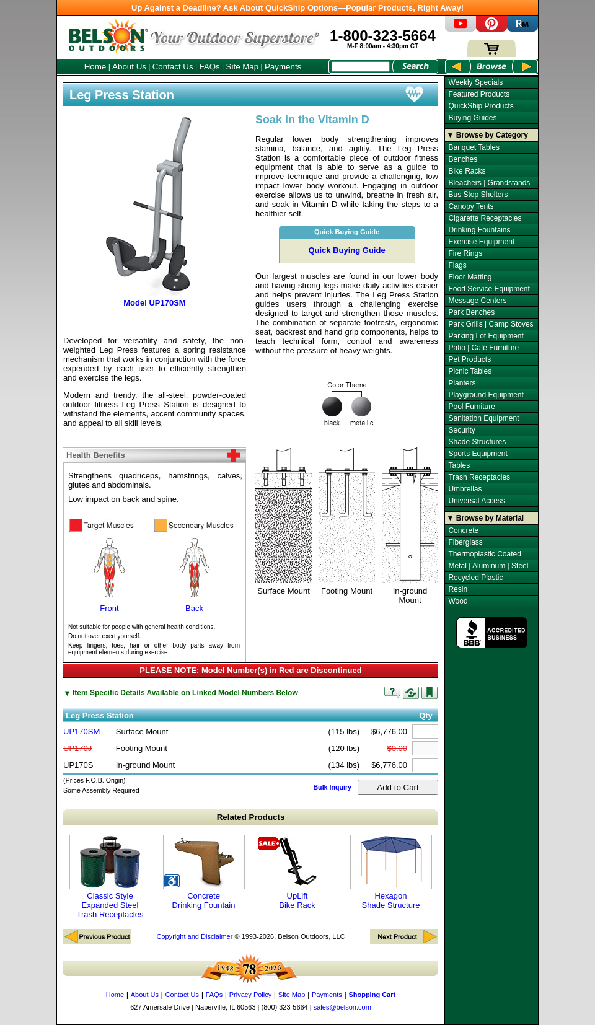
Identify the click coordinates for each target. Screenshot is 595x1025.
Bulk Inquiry (332, 787)
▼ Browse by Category (487, 135)
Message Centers (477, 300)
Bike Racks (466, 171)
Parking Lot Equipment (485, 336)
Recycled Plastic (475, 577)
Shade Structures (477, 442)
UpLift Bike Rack (297, 872)
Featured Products (478, 94)
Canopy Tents (470, 206)
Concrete (463, 530)
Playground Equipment (485, 394)
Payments (283, 66)
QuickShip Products (480, 106)
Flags (457, 265)
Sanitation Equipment (483, 418)
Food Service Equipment (488, 288)
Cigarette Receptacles (484, 218)
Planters (461, 383)
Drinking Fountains (479, 230)
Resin (457, 589)
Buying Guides (472, 117)
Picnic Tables (469, 371)
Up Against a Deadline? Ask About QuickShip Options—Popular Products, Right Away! (297, 7)
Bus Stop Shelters (478, 194)
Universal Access (476, 500)
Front (109, 573)
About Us (129, 66)
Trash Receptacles (479, 477)
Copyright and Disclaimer (194, 936)
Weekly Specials (475, 82)
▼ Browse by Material (485, 518)
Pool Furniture (471, 406)
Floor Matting (469, 277)
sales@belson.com (342, 1007)
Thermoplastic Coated (484, 554)
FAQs (209, 66)
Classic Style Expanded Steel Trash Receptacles (110, 877)
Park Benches (471, 312)
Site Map (242, 66)
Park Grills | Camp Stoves (490, 324)
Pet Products (469, 359)
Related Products (251, 817)
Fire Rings (465, 253)
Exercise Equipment (481, 241)
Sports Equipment (477, 453)
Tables (459, 465)
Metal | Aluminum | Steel (488, 565)
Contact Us (172, 66)
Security (461, 430)
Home (95, 66)
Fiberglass (465, 542)
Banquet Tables (474, 147)
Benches (462, 159)
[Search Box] (361, 66)
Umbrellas (465, 489)
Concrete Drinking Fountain (204, 872)
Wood (457, 601)
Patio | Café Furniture (483, 347)
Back (194, 573)
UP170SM (81, 731)
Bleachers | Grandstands (489, 182)
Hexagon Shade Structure (391, 872)
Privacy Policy (250, 994)
